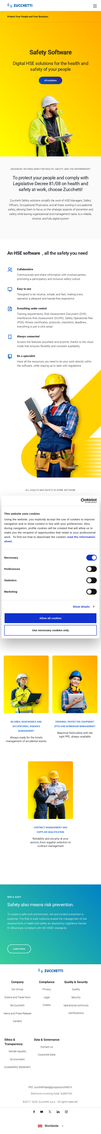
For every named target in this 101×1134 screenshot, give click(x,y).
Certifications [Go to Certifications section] (76, 1013)
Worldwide (50, 1126)
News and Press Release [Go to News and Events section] (17, 1013)
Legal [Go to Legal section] (47, 997)
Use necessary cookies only (50, 630)
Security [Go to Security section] (76, 997)
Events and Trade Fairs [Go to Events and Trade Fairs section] (17, 997)
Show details (81, 606)
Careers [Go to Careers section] (17, 1021)
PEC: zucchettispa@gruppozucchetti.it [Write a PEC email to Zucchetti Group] (50, 1087)
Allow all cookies (51, 618)
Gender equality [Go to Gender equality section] (17, 1051)
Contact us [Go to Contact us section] (46, 1046)
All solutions (50, 80)
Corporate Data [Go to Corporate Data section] (46, 1054)
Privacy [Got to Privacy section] (46, 989)
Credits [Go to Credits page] (47, 1005)
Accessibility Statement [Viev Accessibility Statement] (17, 1067)
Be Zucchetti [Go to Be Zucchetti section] (17, 1005)
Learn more (19, 948)
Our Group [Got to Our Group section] (17, 989)
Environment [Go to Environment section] (17, 1059)
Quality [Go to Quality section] (76, 989)
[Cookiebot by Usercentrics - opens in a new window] (81, 500)
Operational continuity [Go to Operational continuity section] (76, 1005)
